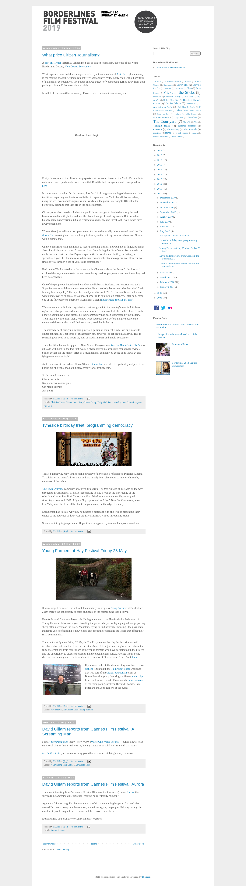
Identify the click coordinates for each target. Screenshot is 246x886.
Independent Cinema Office (188, 110)
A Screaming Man (59, 765)
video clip (137, 676)
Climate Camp (89, 402)
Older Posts (138, 843)
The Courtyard (164, 121)
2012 (160, 183)
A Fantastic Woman (173, 81)
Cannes (71, 765)
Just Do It (48, 406)
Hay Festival (56, 710)
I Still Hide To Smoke (186, 107)
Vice (196, 122)
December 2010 (168, 197)
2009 (160, 292)
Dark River (179, 88)
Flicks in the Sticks (179, 92)
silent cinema (182, 133)
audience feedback (187, 126)
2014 (160, 174)
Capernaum (168, 85)
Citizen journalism (74, 402)
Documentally (114, 402)
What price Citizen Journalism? (71, 55)
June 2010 (165, 226)
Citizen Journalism (116, 672)
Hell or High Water (171, 100)
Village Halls (161, 125)
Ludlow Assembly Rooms (186, 114)
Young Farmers (86, 710)
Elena (189, 88)
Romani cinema (161, 117)
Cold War (167, 88)
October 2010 (167, 207)
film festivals (190, 129)
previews (157, 133)
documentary (173, 129)
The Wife (187, 122)
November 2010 (168, 202)
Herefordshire (172, 103)
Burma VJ (47, 235)
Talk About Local (120, 668)
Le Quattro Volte (51, 753)
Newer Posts (49, 843)
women (195, 133)
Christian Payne (58, 402)
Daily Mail (102, 402)
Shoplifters (178, 117)
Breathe (188, 81)
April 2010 (165, 272)
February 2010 (167, 282)
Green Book (188, 97)
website (89, 668)
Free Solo (157, 97)
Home (94, 843)
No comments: (77, 399)
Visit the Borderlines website (170, 67)
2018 (160, 155)
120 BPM (157, 81)
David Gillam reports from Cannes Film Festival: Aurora (93, 784)
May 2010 (165, 231)
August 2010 (166, 216)
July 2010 (165, 221)
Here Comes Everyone (132, 402)
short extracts (136, 680)
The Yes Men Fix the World (125, 345)
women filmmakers (161, 136)
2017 (160, 160)
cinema (157, 129)
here (44, 185)
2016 (160, 164)
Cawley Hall (182, 85)
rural (168, 132)
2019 (160, 150)
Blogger (146, 876)
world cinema (177, 136)
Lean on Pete (163, 114)
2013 (160, 179)
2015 (160, 169)
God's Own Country (172, 97)
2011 (160, 188)
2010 (160, 193)
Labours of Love (180, 344)
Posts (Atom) (62, 849)
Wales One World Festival (105, 741)
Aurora (54, 830)
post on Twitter (53, 62)
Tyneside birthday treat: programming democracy (87, 425)
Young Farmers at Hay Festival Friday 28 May (84, 550)
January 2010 (167, 286)
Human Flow (191, 104)
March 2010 (166, 277)
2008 (160, 297)
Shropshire (192, 117)
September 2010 (168, 212)
